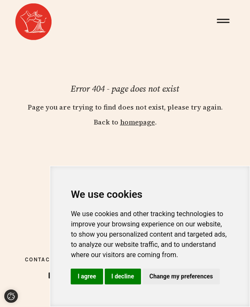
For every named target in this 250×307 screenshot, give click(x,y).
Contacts (41, 259)
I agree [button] (87, 276)
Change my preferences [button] (181, 276)
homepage (137, 122)
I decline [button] (123, 276)
